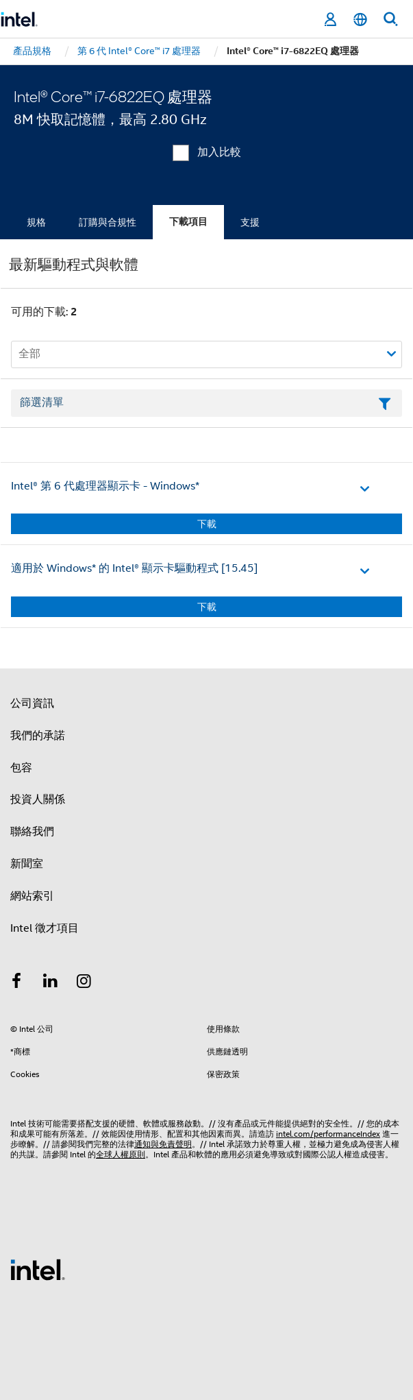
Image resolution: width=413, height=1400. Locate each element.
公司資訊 (32, 703)
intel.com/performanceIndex (328, 1134)
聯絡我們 (32, 831)
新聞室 (26, 864)
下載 (206, 524)
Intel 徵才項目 (44, 928)
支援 (250, 222)
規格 (36, 222)
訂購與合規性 (107, 222)
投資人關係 (37, 799)
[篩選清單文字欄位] (206, 403)
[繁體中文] (360, 19)
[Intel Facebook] (16, 983)
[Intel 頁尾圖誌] (37, 1269)
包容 (21, 768)
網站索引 (32, 896)
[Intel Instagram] (84, 983)
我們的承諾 (37, 736)
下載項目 (188, 221)
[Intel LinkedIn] (50, 983)
